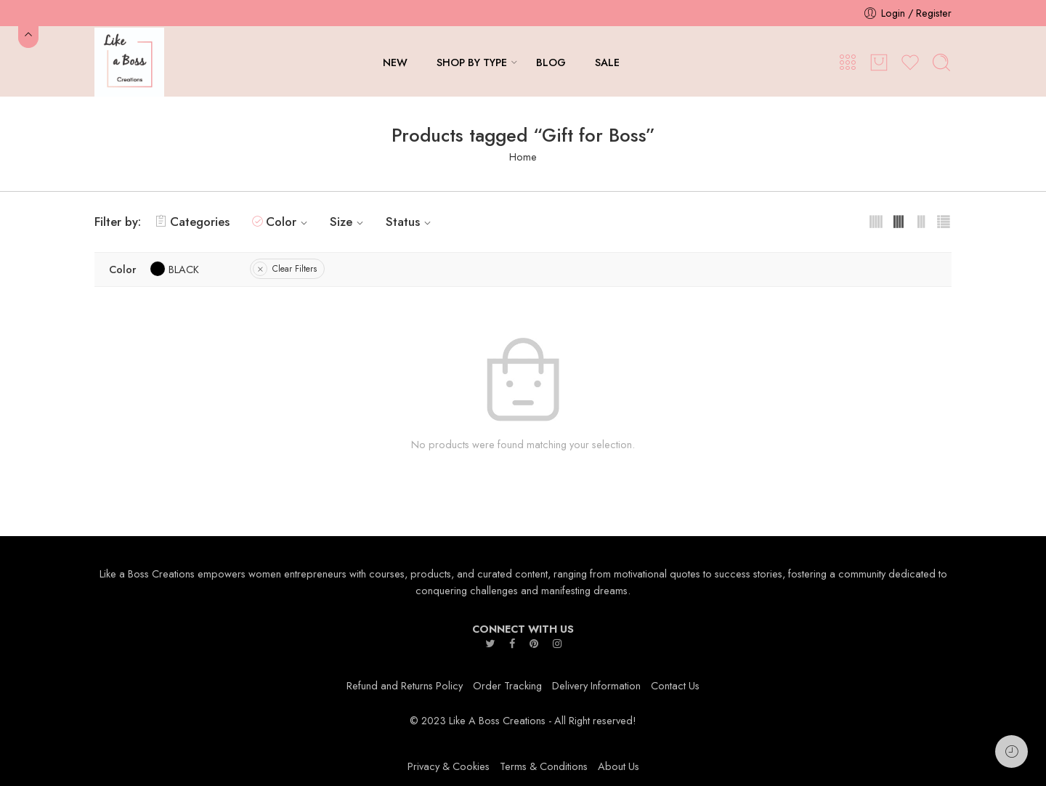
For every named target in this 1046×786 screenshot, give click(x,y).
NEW (395, 62)
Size (349, 221)
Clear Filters (294, 268)
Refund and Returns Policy (404, 685)
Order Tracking (507, 685)
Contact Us (675, 685)
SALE (607, 62)
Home (523, 156)
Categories (192, 221)
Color (289, 221)
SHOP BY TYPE (472, 62)
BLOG (551, 62)
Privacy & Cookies (449, 766)
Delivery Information (596, 685)
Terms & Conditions (544, 766)
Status (410, 221)
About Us (618, 766)
